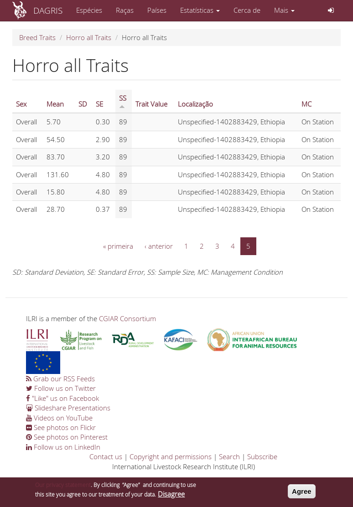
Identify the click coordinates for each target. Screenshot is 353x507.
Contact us (105, 456)
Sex (21, 103)
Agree (301, 493)
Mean (55, 103)
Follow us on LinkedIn (63, 446)
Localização (195, 103)
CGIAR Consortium (127, 318)
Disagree (171, 496)
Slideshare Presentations (68, 407)
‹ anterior (159, 246)
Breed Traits (37, 37)
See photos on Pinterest (67, 436)
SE (99, 103)
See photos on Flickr (61, 427)
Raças (125, 10)
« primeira (118, 246)
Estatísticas (200, 10)
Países (156, 10)
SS (122, 101)
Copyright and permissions (171, 456)
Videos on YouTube (59, 417)
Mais (284, 10)
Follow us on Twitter (61, 388)
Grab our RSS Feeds (60, 378)
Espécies (89, 10)
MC (306, 103)
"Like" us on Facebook (62, 398)
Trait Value (151, 103)
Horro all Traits (88, 37)
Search (229, 456)
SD (82, 103)
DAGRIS (47, 10)
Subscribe (262, 456)
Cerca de (247, 10)
